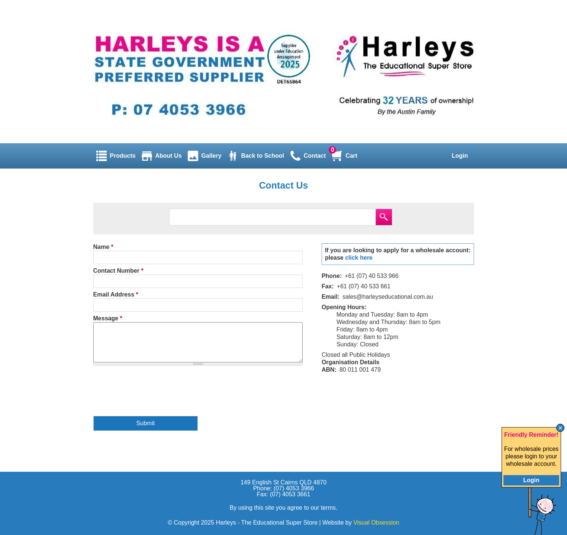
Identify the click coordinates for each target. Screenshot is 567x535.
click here (359, 257)
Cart (351, 156)
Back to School (262, 156)
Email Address (115, 294)
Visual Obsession (376, 522)
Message (107, 318)
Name (103, 247)
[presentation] (149, 395)
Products (122, 156)
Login (460, 156)
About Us (168, 156)
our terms (323, 507)
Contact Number (118, 271)
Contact (315, 156)
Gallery (211, 156)
